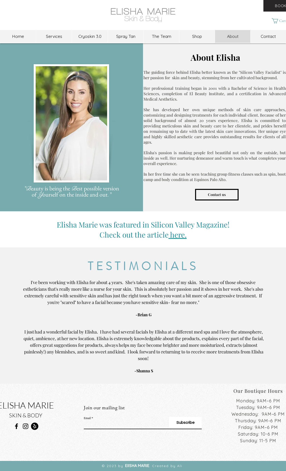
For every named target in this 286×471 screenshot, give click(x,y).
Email (87, 418)
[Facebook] (16, 426)
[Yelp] (34, 426)
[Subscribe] (185, 422)
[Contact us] (217, 194)
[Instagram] (25, 426)
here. (178, 235)
